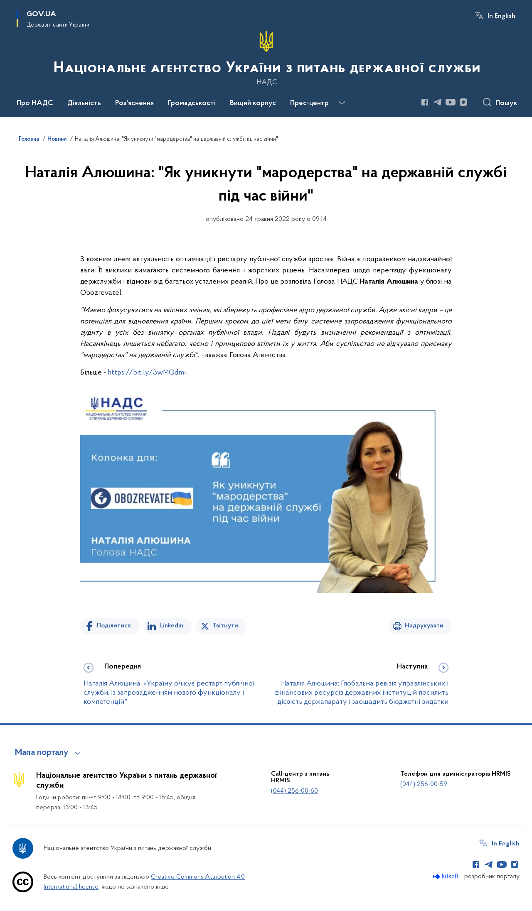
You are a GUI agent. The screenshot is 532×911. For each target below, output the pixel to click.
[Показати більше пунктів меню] (341, 103)
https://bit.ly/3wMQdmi (147, 373)
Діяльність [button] (84, 103)
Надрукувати (424, 625)
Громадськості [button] (192, 103)
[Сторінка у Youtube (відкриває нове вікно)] (451, 102)
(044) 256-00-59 (423, 784)
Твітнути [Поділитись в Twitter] (225, 625)
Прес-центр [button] (309, 103)
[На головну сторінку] (266, 57)
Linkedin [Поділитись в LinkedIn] (171, 625)
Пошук (506, 103)
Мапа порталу (42, 752)
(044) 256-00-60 (294, 791)
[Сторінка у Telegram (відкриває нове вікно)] (438, 102)
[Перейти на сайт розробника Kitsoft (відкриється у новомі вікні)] (446, 876)
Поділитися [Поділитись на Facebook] (114, 625)
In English (501, 16)
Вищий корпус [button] (253, 103)
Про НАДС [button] (35, 103)
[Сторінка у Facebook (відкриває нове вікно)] (425, 102)
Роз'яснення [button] (134, 103)
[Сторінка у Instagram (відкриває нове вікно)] (463, 102)
